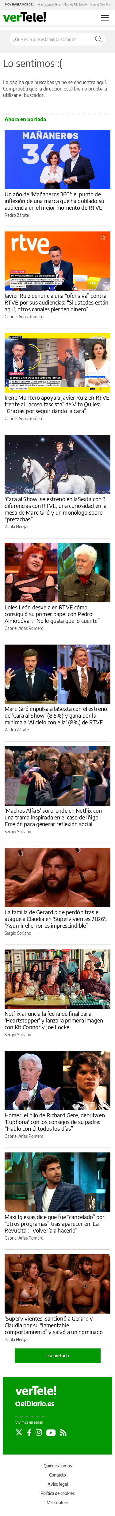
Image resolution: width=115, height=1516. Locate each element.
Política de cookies (57, 1493)
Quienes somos (58, 1465)
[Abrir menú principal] (105, 17)
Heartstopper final (49, 4)
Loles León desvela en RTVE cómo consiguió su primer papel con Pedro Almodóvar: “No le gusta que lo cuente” (52, 614)
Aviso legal (58, 1484)
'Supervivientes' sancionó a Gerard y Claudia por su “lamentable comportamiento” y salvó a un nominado (54, 1325)
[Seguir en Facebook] (29, 1432)
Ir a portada (57, 1355)
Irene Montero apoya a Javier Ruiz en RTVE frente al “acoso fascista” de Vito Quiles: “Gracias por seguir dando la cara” (57, 404)
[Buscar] (98, 39)
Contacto (57, 1474)
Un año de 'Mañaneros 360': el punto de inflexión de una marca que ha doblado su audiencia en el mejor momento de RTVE (54, 200)
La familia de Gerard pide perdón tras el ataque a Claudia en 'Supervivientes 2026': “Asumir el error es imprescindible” (55, 918)
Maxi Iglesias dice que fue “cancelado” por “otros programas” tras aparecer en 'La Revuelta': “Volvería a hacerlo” (55, 1223)
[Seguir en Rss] (63, 1432)
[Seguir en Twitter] (19, 1432)
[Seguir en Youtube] (51, 1432)
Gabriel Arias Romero (24, 316)
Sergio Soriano (18, 831)
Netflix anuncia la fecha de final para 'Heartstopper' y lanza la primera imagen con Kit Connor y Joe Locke (54, 1020)
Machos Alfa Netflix (75, 4)
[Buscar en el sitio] (51, 39)
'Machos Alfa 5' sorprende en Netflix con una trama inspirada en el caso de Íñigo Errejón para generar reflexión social (53, 817)
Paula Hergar (17, 526)
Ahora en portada (25, 119)
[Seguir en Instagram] (39, 1432)
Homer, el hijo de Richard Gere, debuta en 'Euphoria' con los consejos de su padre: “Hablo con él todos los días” (55, 1121)
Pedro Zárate (17, 215)
